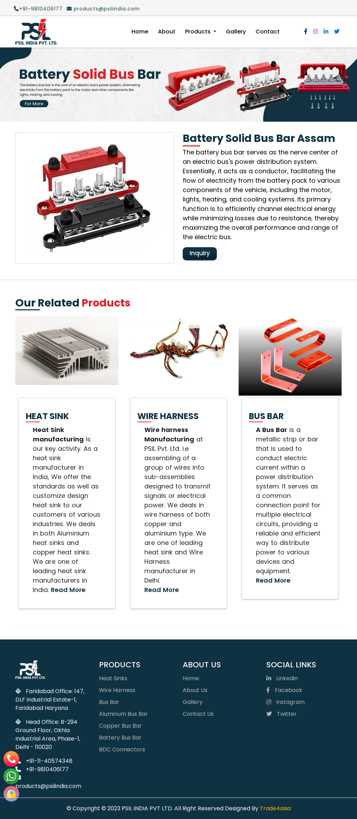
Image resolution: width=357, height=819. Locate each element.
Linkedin (282, 678)
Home (139, 32)
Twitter (281, 714)
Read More (68, 589)
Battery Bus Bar (120, 738)
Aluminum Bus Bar (123, 714)
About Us (195, 690)
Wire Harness (117, 690)
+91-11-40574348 (44, 761)
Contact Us (198, 714)
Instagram (285, 702)
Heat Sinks (113, 678)
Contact (268, 32)
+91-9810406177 (34, 8)
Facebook (284, 690)
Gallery (236, 32)
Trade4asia (275, 808)
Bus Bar (109, 702)
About (166, 32)
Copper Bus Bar (120, 726)
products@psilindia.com (99, 8)
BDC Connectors (122, 749)
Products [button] (198, 32)
